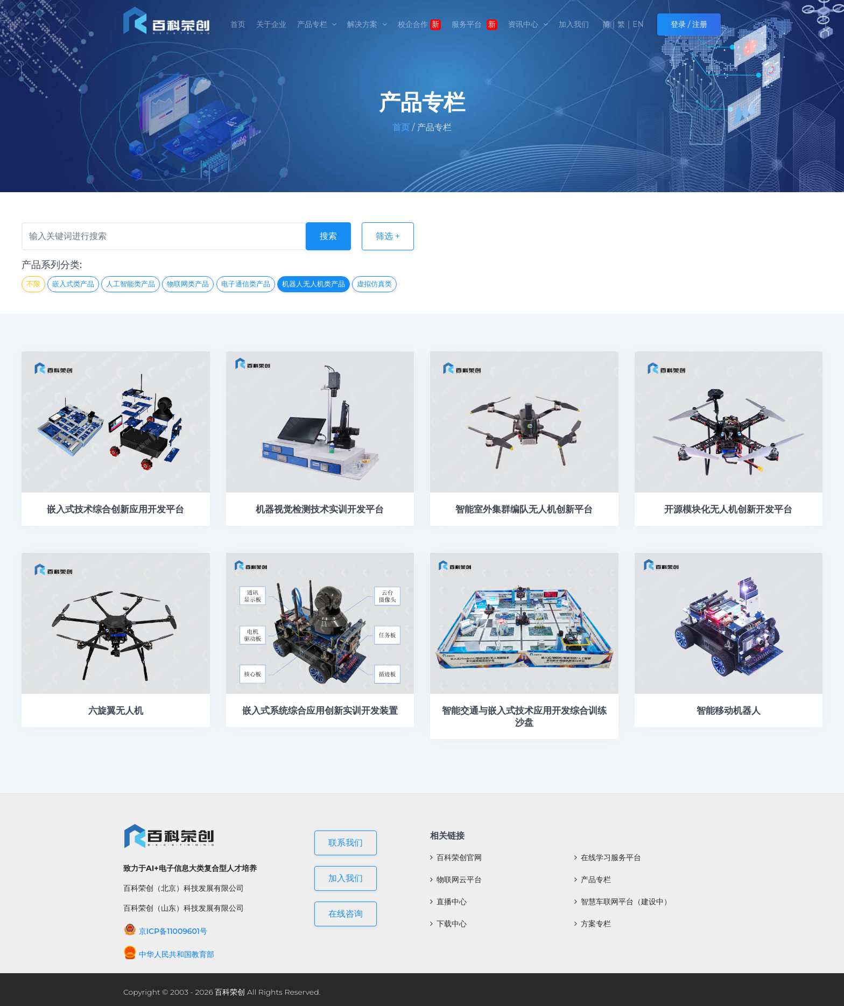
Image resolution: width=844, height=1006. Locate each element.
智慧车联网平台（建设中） (622, 901)
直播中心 (448, 901)
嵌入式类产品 (73, 283)
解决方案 (367, 24)
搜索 (328, 236)
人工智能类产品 (130, 283)
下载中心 (448, 923)
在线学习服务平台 (607, 857)
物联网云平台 (456, 879)
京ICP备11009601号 (165, 931)
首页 (237, 24)
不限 (33, 283)
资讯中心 (528, 24)
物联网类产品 (188, 283)
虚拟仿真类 (374, 283)
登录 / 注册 (689, 24)
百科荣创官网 (456, 857)
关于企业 (271, 24)
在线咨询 (345, 914)
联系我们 (345, 843)
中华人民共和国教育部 (168, 954)
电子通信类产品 (245, 283)
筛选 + (388, 236)
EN (638, 24)
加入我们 (574, 24)
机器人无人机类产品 (313, 283)
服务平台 (475, 24)
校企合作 (419, 24)
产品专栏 (317, 24)
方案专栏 (592, 923)
